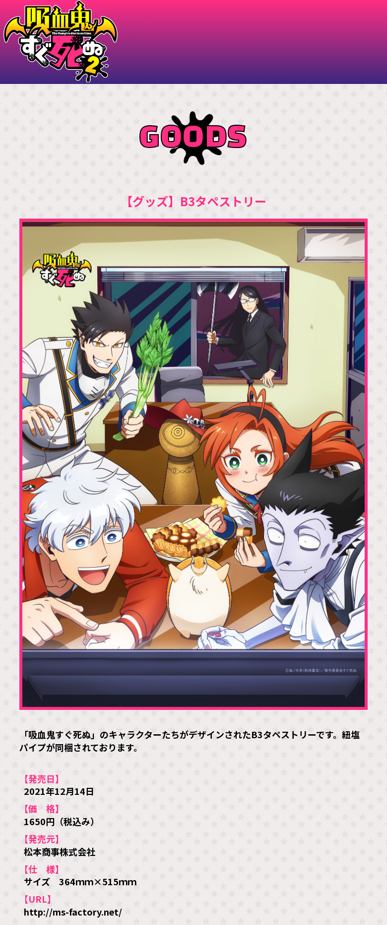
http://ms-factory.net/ (73, 911)
